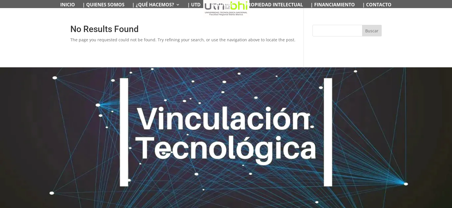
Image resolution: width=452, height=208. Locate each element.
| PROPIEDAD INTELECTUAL (272, 5)
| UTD (194, 5)
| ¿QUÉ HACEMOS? (153, 5)
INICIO (67, 5)
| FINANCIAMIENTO (332, 5)
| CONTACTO (376, 5)
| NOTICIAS (220, 5)
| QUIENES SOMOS (103, 5)
